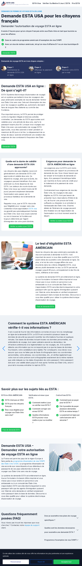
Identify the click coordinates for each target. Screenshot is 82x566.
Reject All (41, 562)
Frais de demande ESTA (45, 306)
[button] (3, 348)
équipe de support (32, 525)
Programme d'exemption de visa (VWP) (60, 540)
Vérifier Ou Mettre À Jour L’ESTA (56, 3)
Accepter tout (66, 562)
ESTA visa (33, 209)
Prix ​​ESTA (76, 3)
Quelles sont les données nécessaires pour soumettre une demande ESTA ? (59, 530)
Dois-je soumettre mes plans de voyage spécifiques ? (60, 518)
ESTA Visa (36, 3)
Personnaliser (16, 562)
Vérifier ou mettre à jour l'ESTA (21, 226)
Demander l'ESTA (9, 53)
